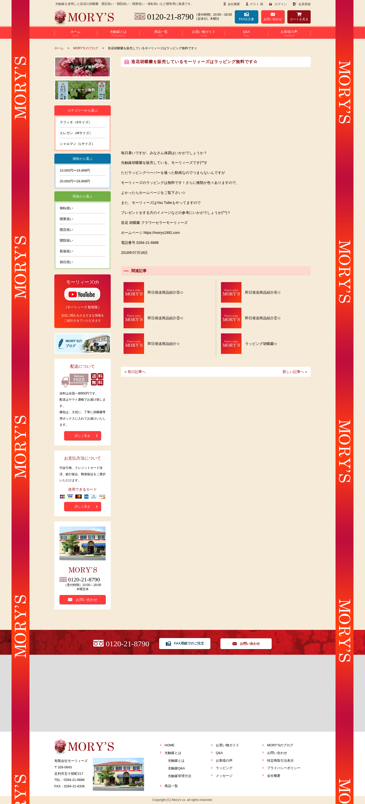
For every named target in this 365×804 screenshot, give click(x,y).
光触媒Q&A (176, 768)
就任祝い (66, 262)
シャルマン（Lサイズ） (77, 144)
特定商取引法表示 (280, 760)
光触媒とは (173, 753)
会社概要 (233, 4)
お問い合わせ (272, 19)
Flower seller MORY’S (84, 17)
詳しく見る (82, 436)
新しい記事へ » (294, 372)
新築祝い (66, 251)
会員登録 (304, 4)
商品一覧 (171, 786)
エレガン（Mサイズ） (76, 133)
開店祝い (66, 230)
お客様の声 (224, 760)
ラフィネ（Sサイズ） (76, 122)
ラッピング (224, 768)
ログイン (280, 4)
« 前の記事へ (135, 372)
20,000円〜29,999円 (75, 181)
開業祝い (66, 219)
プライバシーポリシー (283, 768)
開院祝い (66, 240)
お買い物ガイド (227, 745)
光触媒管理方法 (179, 776)
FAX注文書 (246, 19)
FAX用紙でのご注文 (189, 643)
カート (299, 19)
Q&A (219, 753)
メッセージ (224, 776)
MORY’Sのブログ (280, 745)
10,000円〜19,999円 (75, 170)
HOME (170, 745)
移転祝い (66, 208)
